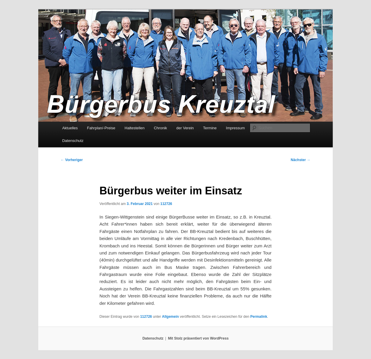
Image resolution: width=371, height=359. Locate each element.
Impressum (235, 128)
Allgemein (170, 317)
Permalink (258, 317)
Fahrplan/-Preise (101, 128)
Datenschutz (72, 140)
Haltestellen (135, 128)
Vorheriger (72, 160)
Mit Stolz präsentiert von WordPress (198, 338)
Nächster (300, 160)
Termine (210, 128)
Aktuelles (70, 128)
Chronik (160, 128)
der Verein (185, 128)
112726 (166, 204)
